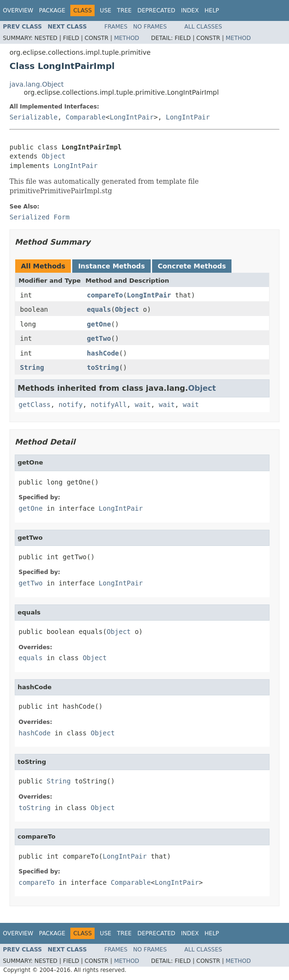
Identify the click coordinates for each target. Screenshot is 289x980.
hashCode (103, 353)
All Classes (203, 26)
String (32, 367)
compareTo (105, 295)
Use (105, 10)
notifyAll (109, 404)
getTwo (99, 338)
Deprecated (156, 10)
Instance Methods (111, 266)
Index (190, 10)
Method (126, 38)
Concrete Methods (192, 266)
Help (211, 10)
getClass (34, 404)
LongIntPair (132, 117)
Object (53, 156)
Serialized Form (39, 217)
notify (70, 404)
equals (99, 309)
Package (52, 10)
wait (143, 404)
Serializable (34, 117)
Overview (18, 10)
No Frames (150, 26)
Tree (124, 10)
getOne (99, 324)
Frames (116, 26)
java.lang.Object (37, 84)
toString (103, 367)
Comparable (86, 117)
